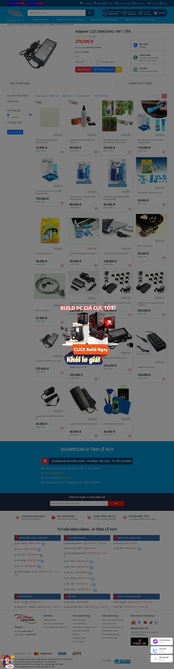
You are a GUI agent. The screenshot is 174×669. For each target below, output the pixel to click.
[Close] (114, 308)
